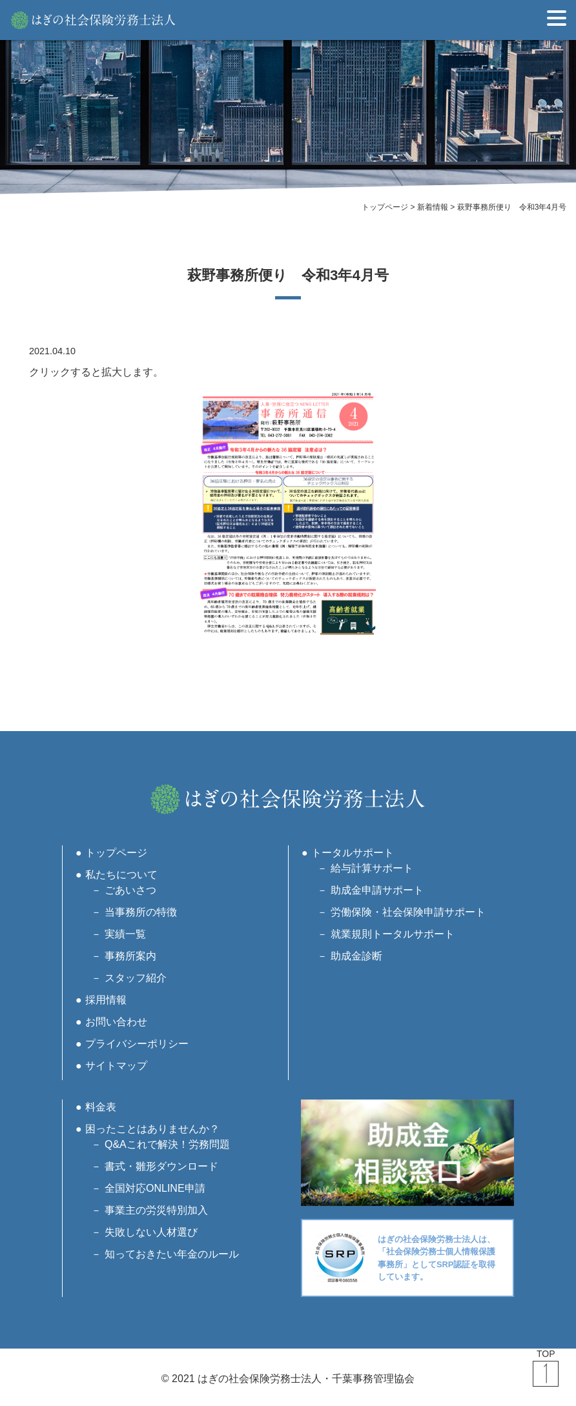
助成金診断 (356, 955)
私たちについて (121, 874)
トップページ (116, 852)
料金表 (100, 1106)
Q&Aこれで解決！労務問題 (167, 1144)
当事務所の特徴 (141, 912)
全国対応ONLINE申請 (155, 1188)
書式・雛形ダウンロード (161, 1166)
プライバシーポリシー (137, 1043)
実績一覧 (125, 934)
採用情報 (106, 999)
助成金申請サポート (377, 890)
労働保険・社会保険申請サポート (408, 912)
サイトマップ (116, 1065)
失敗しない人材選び (151, 1232)
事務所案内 (130, 955)
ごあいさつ (130, 890)
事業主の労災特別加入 (156, 1210)
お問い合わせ (116, 1021)
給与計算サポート (372, 868)
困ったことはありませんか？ (152, 1128)
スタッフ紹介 (136, 977)
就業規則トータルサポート (393, 934)
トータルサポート (352, 852)
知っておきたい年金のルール (172, 1254)
